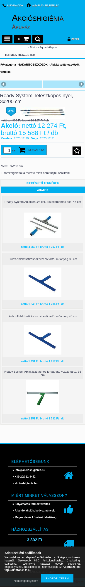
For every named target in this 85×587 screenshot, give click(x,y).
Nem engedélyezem (26, 580)
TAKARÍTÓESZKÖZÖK (33, 64)
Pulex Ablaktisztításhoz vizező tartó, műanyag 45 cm (42, 316)
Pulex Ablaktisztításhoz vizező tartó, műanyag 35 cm (42, 259)
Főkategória (8, 64)
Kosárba (36, 150)
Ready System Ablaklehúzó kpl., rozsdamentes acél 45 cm (43, 202)
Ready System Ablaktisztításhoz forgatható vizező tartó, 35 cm (42, 373)
